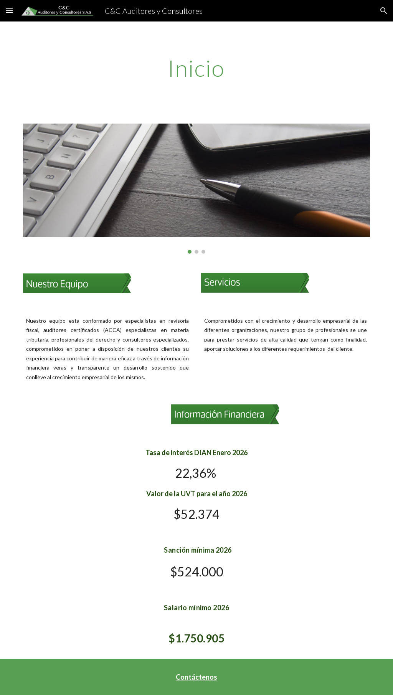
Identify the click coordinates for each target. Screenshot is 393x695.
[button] (9, 10)
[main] (196, 68)
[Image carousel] (196, 189)
